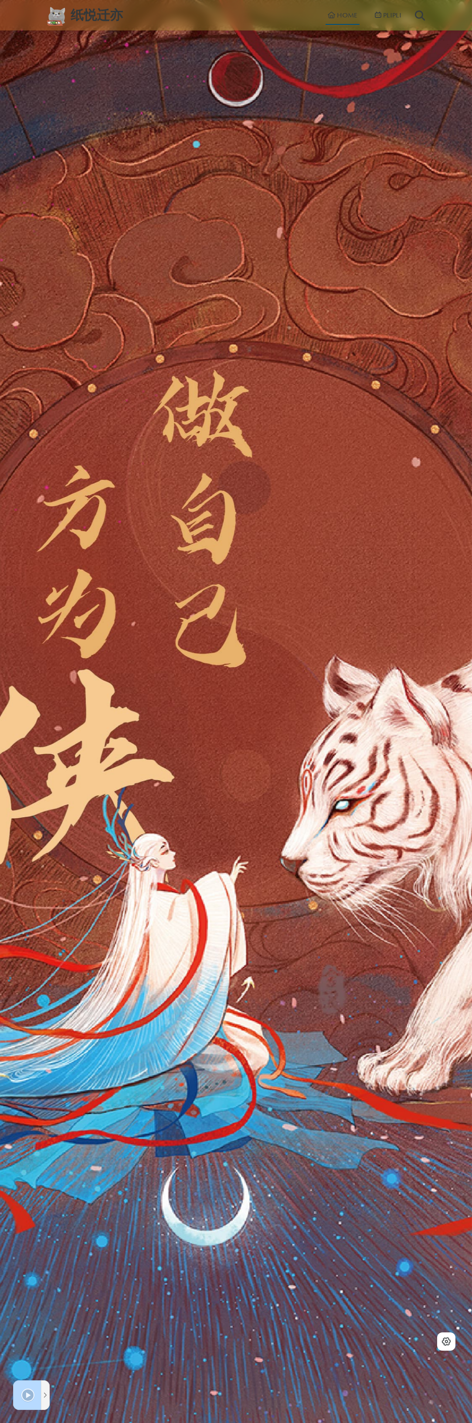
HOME (342, 15)
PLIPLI (388, 15)
